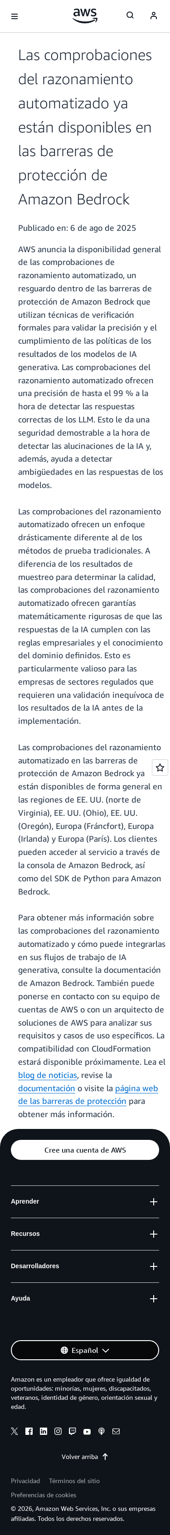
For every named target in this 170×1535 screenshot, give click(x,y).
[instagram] (58, 1433)
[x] (14, 1433)
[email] (116, 1433)
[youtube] (87, 1433)
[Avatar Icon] (154, 16)
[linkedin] (43, 1433)
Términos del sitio (74, 1480)
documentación (46, 1088)
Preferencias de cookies (43, 1495)
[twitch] (72, 1433)
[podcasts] (101, 1433)
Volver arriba (85, 1456)
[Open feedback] (160, 767)
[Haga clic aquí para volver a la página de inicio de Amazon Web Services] (85, 16)
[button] (85, 1150)
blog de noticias (47, 1075)
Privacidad (25, 1480)
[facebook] (29, 1433)
